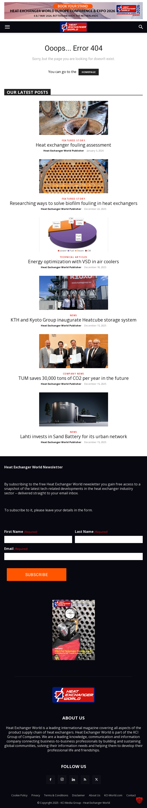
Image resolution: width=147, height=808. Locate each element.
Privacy (35, 795)
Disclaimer (78, 795)
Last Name (91, 531)
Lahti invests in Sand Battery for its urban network (73, 436)
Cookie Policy (19, 795)
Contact (131, 795)
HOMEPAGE (89, 72)
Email (15, 548)
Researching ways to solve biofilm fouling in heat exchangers (73, 203)
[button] (7, 27)
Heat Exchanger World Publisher (63, 150)
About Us (94, 795)
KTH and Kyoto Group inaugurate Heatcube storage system (73, 320)
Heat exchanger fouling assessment (73, 145)
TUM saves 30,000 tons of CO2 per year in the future (73, 378)
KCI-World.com (113, 795)
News (73, 315)
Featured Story (73, 140)
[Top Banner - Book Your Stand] (73, 10)
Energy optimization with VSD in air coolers (73, 262)
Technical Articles (73, 257)
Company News (73, 373)
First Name (20, 531)
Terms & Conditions (56, 795)
